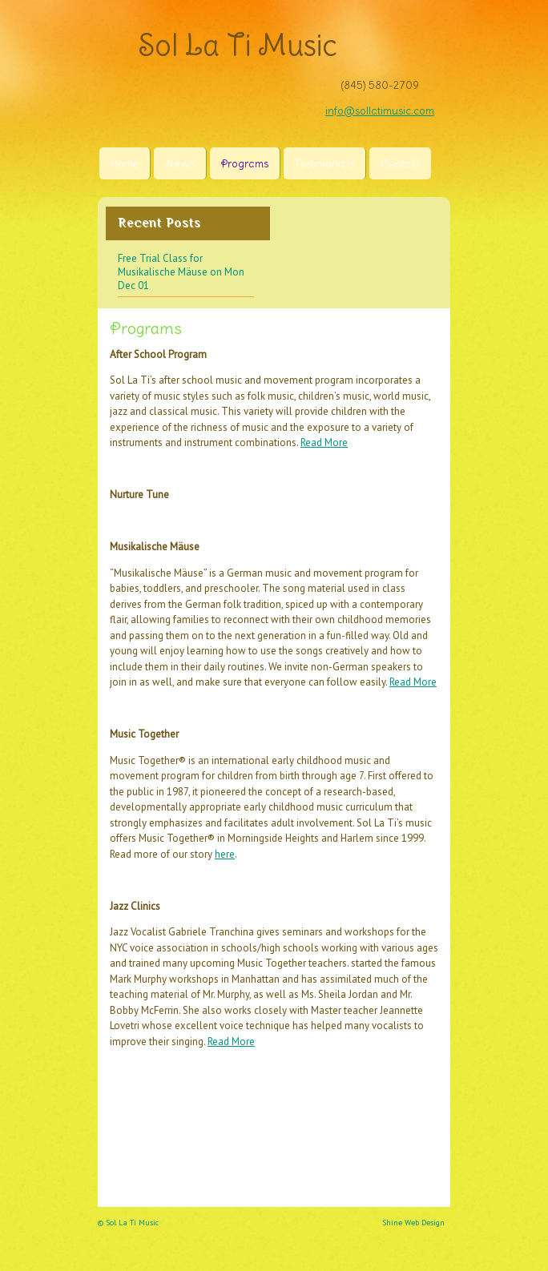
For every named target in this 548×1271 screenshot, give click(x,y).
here (225, 854)
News (180, 164)
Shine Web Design (413, 1222)
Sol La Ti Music (237, 45)
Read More (324, 442)
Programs (244, 164)
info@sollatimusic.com (379, 111)
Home (125, 164)
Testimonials (324, 164)
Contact (400, 164)
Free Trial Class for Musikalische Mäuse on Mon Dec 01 (181, 271)
